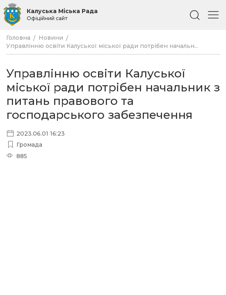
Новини (51, 37)
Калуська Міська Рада (62, 14)
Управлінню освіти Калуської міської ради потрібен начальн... (102, 46)
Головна (18, 37)
